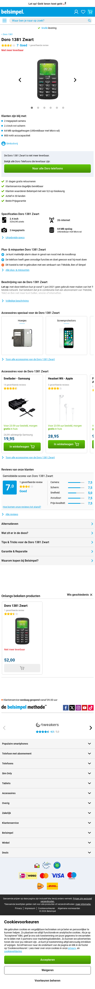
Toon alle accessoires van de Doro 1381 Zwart (28, 359)
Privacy (18, 908)
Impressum (30, 908)
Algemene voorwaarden (69, 908)
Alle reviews (9, 514)
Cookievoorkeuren (46, 908)
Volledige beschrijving (15, 300)
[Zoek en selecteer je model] (50, 20)
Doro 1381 (8, 34)
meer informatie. (83, 904)
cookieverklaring (13, 951)
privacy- (72, 948)
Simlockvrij (9, 143)
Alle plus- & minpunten (15, 270)
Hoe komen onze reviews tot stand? (22, 506)
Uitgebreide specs (13, 237)
